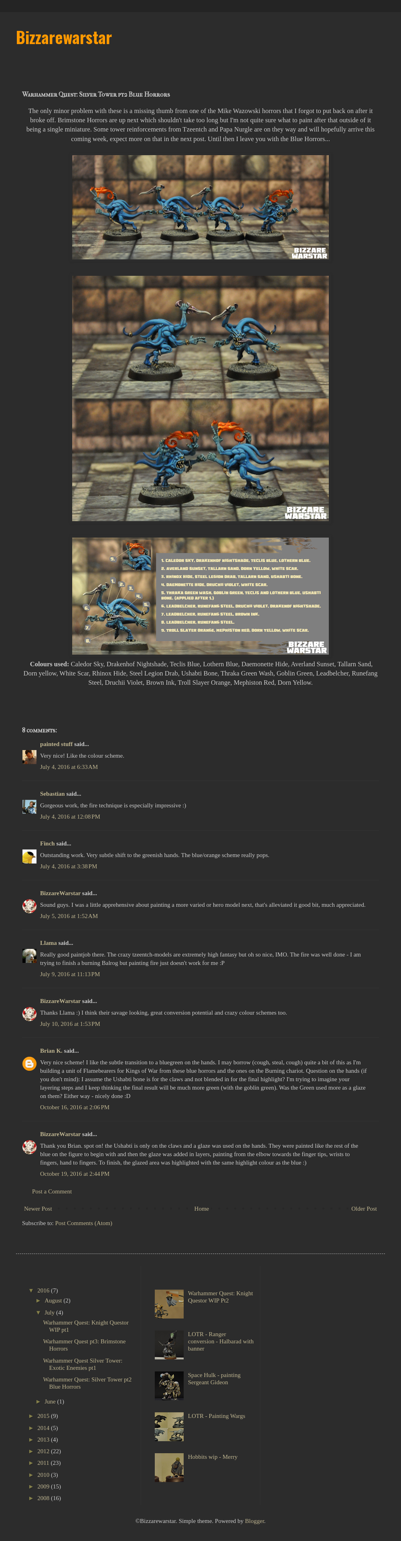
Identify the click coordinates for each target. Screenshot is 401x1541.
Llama (48, 943)
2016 (44, 1290)
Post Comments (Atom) (84, 1223)
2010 (44, 1475)
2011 (44, 1463)
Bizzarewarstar (64, 37)
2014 (44, 1428)
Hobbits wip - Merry (213, 1457)
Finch (47, 843)
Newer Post (38, 1208)
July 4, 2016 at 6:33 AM (69, 767)
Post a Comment (52, 1191)
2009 (44, 1486)
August (54, 1300)
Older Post (364, 1208)
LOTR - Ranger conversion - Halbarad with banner (221, 1341)
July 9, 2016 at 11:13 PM (70, 974)
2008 (44, 1498)
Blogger (254, 1521)
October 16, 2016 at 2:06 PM (74, 1107)
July (50, 1312)
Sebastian (52, 794)
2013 (44, 1439)
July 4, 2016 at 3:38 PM (68, 866)
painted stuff (56, 744)
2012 (44, 1451)
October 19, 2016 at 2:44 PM (74, 1174)
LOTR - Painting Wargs (216, 1416)
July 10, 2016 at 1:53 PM (70, 1024)
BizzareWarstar (60, 893)
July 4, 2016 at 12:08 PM (70, 816)
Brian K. (51, 1051)
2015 (44, 1416)
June (51, 1401)
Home (201, 1208)
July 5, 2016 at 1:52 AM (69, 916)
